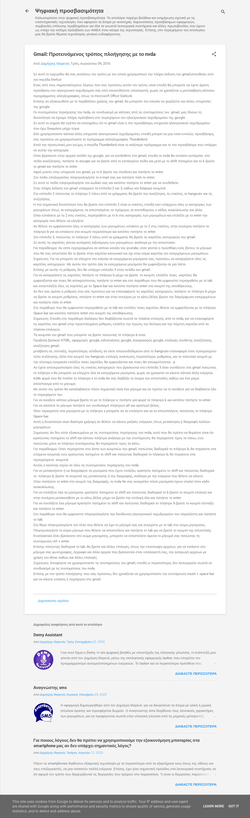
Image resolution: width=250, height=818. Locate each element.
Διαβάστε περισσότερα (196, 674)
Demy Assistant (47, 634)
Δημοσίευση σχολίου (53, 601)
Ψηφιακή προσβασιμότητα (69, 11)
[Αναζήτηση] (223, 12)
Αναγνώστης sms (50, 687)
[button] (214, 54)
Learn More (213, 806)
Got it (234, 806)
